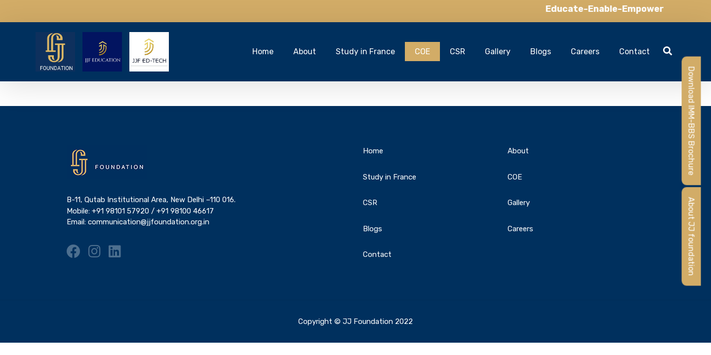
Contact (634, 51)
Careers (585, 51)
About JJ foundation (691, 236)
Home (263, 51)
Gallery (498, 51)
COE (422, 51)
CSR (457, 51)
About (304, 51)
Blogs (540, 51)
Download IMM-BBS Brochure (691, 121)
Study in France (365, 51)
